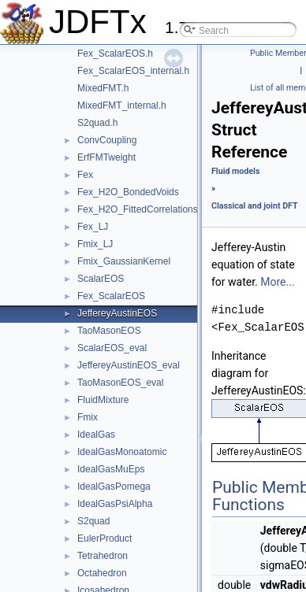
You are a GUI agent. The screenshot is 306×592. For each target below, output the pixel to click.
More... (277, 282)
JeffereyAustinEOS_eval (128, 365)
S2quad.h (97, 122)
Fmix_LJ (95, 244)
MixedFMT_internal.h (121, 105)
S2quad (93, 521)
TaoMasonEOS (109, 330)
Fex (85, 174)
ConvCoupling (106, 140)
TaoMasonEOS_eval (120, 382)
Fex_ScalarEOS (111, 296)
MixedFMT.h (103, 88)
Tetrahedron (102, 555)
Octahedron (102, 573)
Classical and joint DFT (254, 206)
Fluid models (235, 171)
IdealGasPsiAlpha (114, 503)
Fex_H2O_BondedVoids (128, 192)
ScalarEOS (100, 278)
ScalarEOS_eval (112, 347)
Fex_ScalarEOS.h (115, 53)
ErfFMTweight (106, 157)
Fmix (87, 417)
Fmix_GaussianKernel (123, 261)
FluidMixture (103, 399)
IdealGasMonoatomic (121, 451)
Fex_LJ (92, 226)
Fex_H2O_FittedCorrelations (137, 209)
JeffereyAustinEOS (117, 313)
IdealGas (96, 434)
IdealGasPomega (114, 486)
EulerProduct (104, 538)
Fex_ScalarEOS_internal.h (133, 70)
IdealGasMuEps (110, 469)
